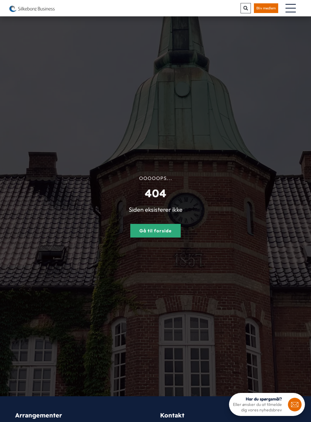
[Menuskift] (290, 8)
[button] (246, 8)
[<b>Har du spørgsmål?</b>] (295, 404)
